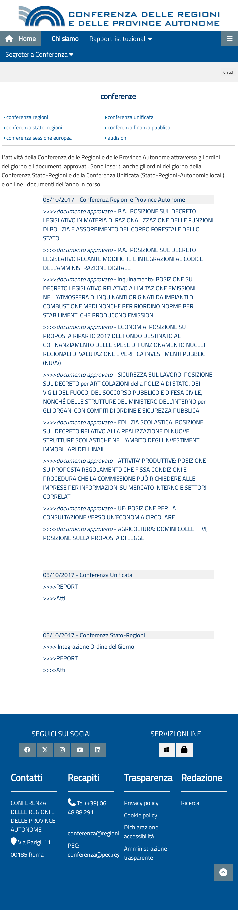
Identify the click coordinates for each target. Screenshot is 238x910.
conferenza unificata (131, 117)
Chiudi (228, 72)
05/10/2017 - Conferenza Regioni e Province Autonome (114, 199)
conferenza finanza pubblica (139, 127)
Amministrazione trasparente (145, 853)
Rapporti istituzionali (120, 38)
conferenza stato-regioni (34, 127)
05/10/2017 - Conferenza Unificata (87, 574)
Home (20, 38)
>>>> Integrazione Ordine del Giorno (88, 646)
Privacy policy (141, 802)
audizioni (118, 138)
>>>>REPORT (60, 586)
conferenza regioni (27, 117)
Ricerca (190, 802)
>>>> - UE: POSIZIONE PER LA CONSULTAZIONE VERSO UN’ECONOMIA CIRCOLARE (109, 513)
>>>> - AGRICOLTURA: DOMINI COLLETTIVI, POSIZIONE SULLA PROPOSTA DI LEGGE (125, 533)
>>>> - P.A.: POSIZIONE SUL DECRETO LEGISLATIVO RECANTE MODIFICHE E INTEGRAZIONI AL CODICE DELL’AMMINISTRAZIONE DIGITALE (123, 258)
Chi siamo (65, 38)
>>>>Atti (54, 598)
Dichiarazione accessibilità (141, 832)
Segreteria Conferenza (39, 54)
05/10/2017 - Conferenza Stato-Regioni (94, 635)
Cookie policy (140, 815)
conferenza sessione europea (39, 138)
